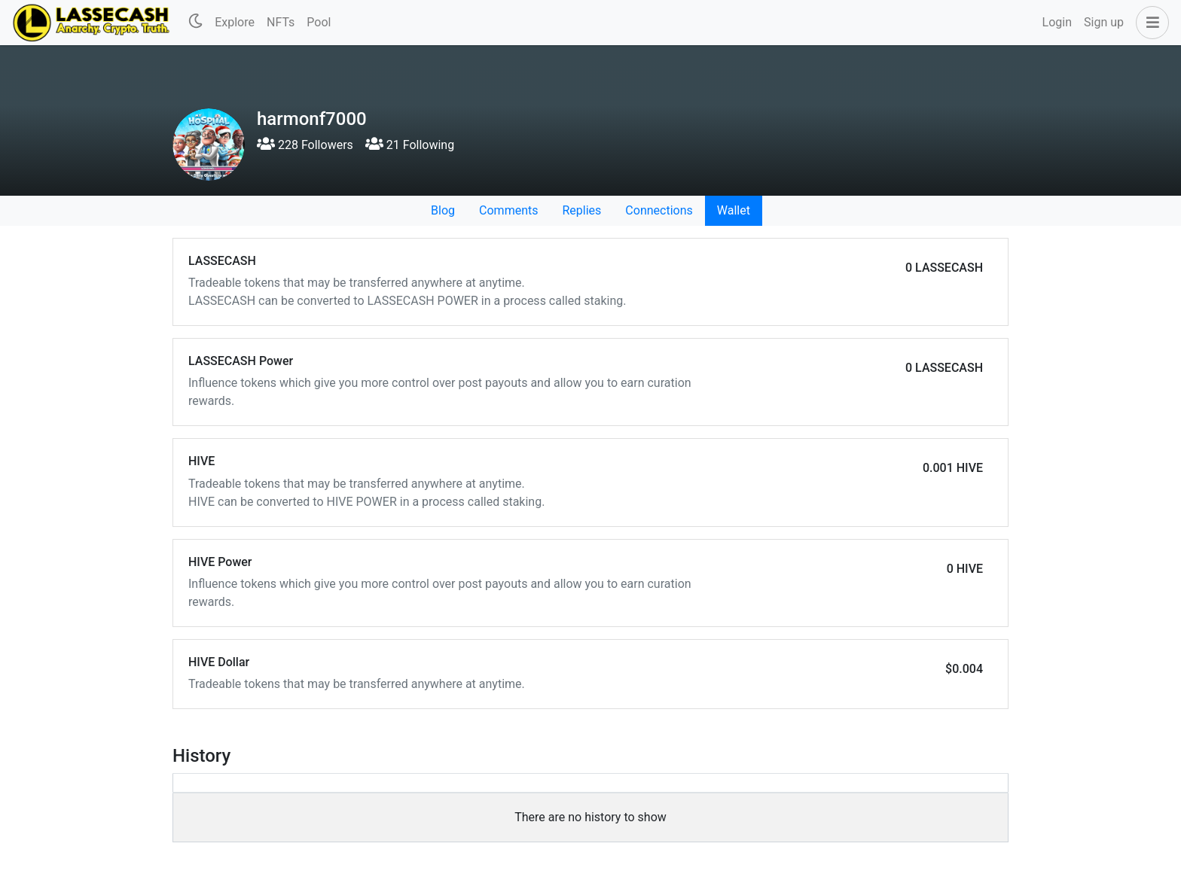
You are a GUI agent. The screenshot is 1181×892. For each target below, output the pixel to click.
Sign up (1104, 22)
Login (1057, 22)
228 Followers (305, 145)
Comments (508, 210)
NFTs (280, 22)
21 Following (409, 145)
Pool (319, 22)
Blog (443, 210)
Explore (235, 22)
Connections (658, 210)
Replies (581, 210)
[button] (1149, 22)
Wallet (733, 210)
